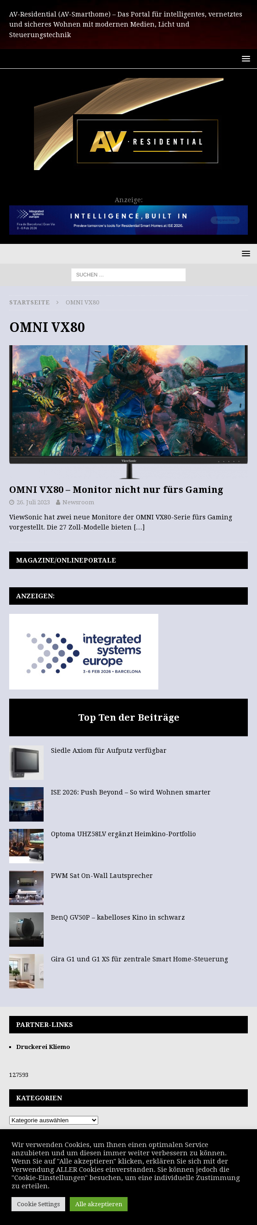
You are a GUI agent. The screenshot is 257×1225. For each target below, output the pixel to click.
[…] (139, 527)
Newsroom (78, 502)
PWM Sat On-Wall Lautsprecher (102, 875)
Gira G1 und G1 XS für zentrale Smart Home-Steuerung (139, 959)
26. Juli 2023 (33, 502)
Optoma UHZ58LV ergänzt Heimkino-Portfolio (123, 834)
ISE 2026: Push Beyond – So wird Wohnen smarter (131, 792)
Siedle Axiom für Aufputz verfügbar (109, 750)
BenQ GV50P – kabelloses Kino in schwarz (118, 917)
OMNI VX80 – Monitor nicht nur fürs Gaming (116, 489)
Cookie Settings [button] (38, 1204)
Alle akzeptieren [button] (98, 1204)
